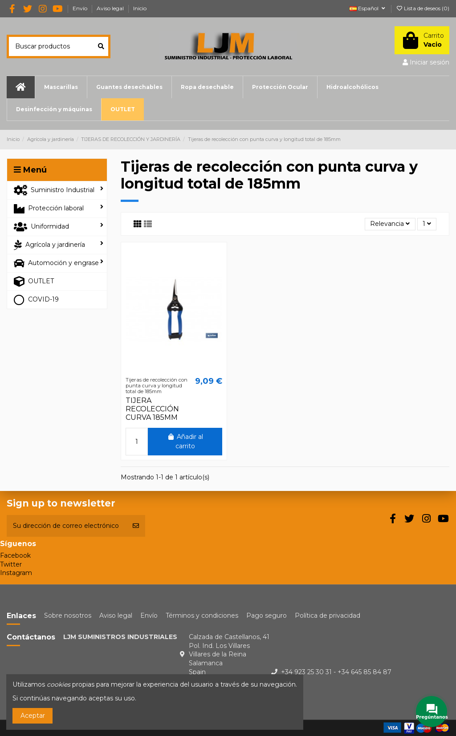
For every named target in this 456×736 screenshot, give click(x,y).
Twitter (11, 564)
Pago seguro (266, 615)
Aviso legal (111, 8)
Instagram (16, 573)
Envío (81, 8)
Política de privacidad (327, 615)
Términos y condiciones (202, 615)
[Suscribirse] (135, 526)
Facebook (15, 555)
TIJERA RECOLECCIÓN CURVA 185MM (152, 409)
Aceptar (32, 716)
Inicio (140, 8)
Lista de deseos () (422, 8)
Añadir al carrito (185, 441)
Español (368, 8)
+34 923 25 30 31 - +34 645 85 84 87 (336, 672)
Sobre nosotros (67, 615)
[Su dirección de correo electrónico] (66, 526)
